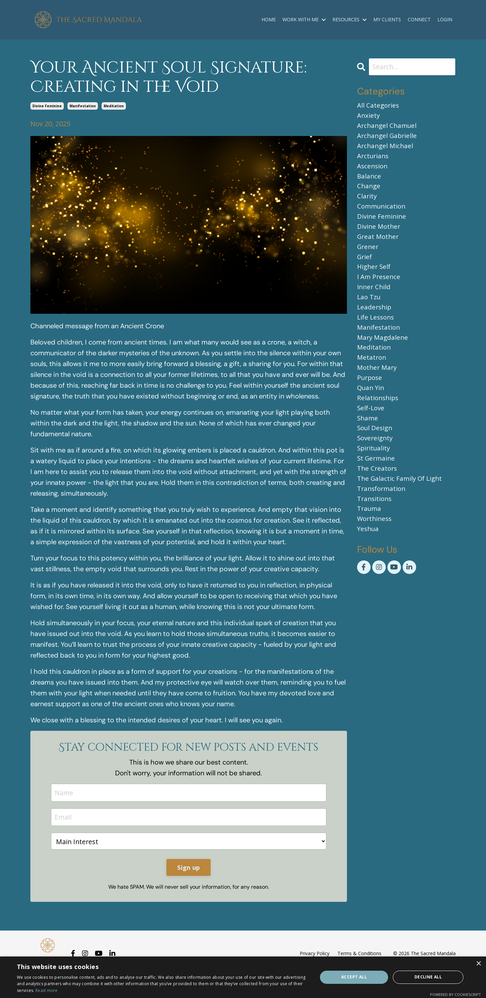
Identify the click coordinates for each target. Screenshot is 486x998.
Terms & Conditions (359, 953)
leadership (375, 321)
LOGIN (444, 19)
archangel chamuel (388, 127)
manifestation (83, 106)
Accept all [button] (354, 977)
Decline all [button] (428, 977)
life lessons (377, 332)
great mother (379, 246)
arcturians (374, 159)
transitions (375, 526)
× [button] (478, 963)
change (369, 192)
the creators (378, 494)
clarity (367, 202)
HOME (269, 19)
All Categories (379, 105)
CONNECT (419, 19)
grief (365, 267)
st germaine (377, 483)
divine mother (379, 235)
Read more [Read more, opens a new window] (46, 990)
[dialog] (243, 977)
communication (382, 213)
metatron (372, 375)
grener (368, 256)
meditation (114, 106)
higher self (375, 278)
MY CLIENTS (387, 19)
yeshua (368, 559)
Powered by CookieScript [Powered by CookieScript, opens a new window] (455, 994)
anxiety (369, 116)
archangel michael (386, 149)
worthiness (375, 548)
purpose (370, 397)
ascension (373, 170)
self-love (371, 429)
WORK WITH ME (304, 19)
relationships (378, 418)
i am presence (379, 289)
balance (369, 181)
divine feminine (47, 106)
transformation (383, 516)
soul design (376, 451)
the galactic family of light (401, 505)
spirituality (374, 472)
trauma (370, 537)
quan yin (371, 408)
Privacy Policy (314, 953)
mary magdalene (383, 354)
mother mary (378, 386)
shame (368, 440)
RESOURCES (349, 19)
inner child (374, 300)
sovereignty (376, 462)
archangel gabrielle (388, 138)
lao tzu (369, 310)
